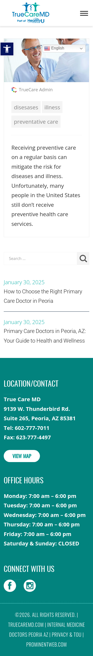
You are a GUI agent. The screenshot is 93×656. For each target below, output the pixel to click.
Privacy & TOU (67, 634)
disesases (26, 107)
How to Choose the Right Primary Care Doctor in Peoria (43, 296)
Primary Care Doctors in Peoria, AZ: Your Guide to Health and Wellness (45, 336)
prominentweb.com (46, 644)
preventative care (36, 121)
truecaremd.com (26, 624)
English (54, 48)
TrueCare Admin (36, 90)
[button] (7, 49)
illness (52, 107)
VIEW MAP (21, 456)
